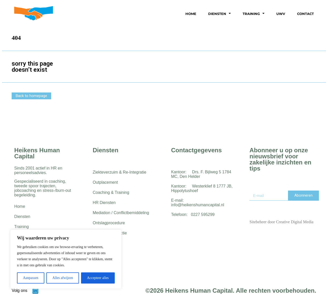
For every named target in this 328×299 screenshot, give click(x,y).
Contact (305, 14)
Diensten (219, 13)
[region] (66, 259)
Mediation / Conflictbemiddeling (121, 213)
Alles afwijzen (62, 278)
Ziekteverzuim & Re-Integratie (119, 172)
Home (190, 14)
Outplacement (105, 182)
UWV (280, 14)
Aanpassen (30, 278)
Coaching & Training (111, 192)
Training (253, 13)
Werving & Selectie (110, 233)
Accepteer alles (98, 278)
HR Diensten (104, 202)
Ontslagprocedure (109, 223)
